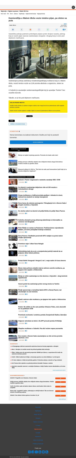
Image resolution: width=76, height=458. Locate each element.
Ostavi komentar (38, 142)
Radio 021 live (24, 11)
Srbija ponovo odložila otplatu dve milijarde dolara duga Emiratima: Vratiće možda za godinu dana (40, 162)
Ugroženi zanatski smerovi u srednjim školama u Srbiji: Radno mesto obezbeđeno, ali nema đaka (38, 367)
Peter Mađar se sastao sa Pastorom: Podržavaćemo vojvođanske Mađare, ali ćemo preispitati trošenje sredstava (41, 228)
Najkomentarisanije (31, 13)
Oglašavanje (38, 429)
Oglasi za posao (13, 11)
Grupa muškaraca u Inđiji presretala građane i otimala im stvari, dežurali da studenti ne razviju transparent (40, 196)
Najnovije (4, 11)
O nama (38, 425)
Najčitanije (21, 13)
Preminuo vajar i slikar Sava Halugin (31, 244)
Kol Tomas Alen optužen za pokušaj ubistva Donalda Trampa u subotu (32, 363)
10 (26, 199)
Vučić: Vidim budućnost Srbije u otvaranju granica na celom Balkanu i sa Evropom (36, 357)
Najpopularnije (41, 13)
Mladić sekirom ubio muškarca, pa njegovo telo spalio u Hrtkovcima (42, 299)
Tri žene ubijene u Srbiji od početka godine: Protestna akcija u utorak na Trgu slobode (37, 360)
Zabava (16, 13)
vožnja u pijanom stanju (17, 124)
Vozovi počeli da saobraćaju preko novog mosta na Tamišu (38, 284)
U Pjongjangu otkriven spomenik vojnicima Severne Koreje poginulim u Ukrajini (35, 346)
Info (8, 13)
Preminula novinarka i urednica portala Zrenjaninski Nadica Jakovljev (42, 315)
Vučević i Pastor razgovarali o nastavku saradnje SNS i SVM (39, 180)
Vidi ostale (62, 399)
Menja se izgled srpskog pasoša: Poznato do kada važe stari (38, 155)
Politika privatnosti (38, 443)
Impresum (38, 436)
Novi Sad (3, 13)
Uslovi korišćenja (38, 440)
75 (26, 311)
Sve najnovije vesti (59, 370)
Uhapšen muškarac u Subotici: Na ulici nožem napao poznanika (40, 328)
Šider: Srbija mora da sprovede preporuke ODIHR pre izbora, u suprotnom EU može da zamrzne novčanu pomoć (37, 353)
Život (11, 13)
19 (26, 294)
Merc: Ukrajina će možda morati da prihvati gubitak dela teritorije (31, 349)
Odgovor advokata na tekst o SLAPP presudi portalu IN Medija (40, 321)
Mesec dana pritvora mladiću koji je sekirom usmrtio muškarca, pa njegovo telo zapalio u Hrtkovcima (41, 269)
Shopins (38, 418)
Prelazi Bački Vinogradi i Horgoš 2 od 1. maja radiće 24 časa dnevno (42, 260)
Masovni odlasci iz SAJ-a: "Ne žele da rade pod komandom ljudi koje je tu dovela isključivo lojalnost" (42, 170)
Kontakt (38, 432)
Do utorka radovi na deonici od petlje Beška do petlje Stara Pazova (41, 211)
